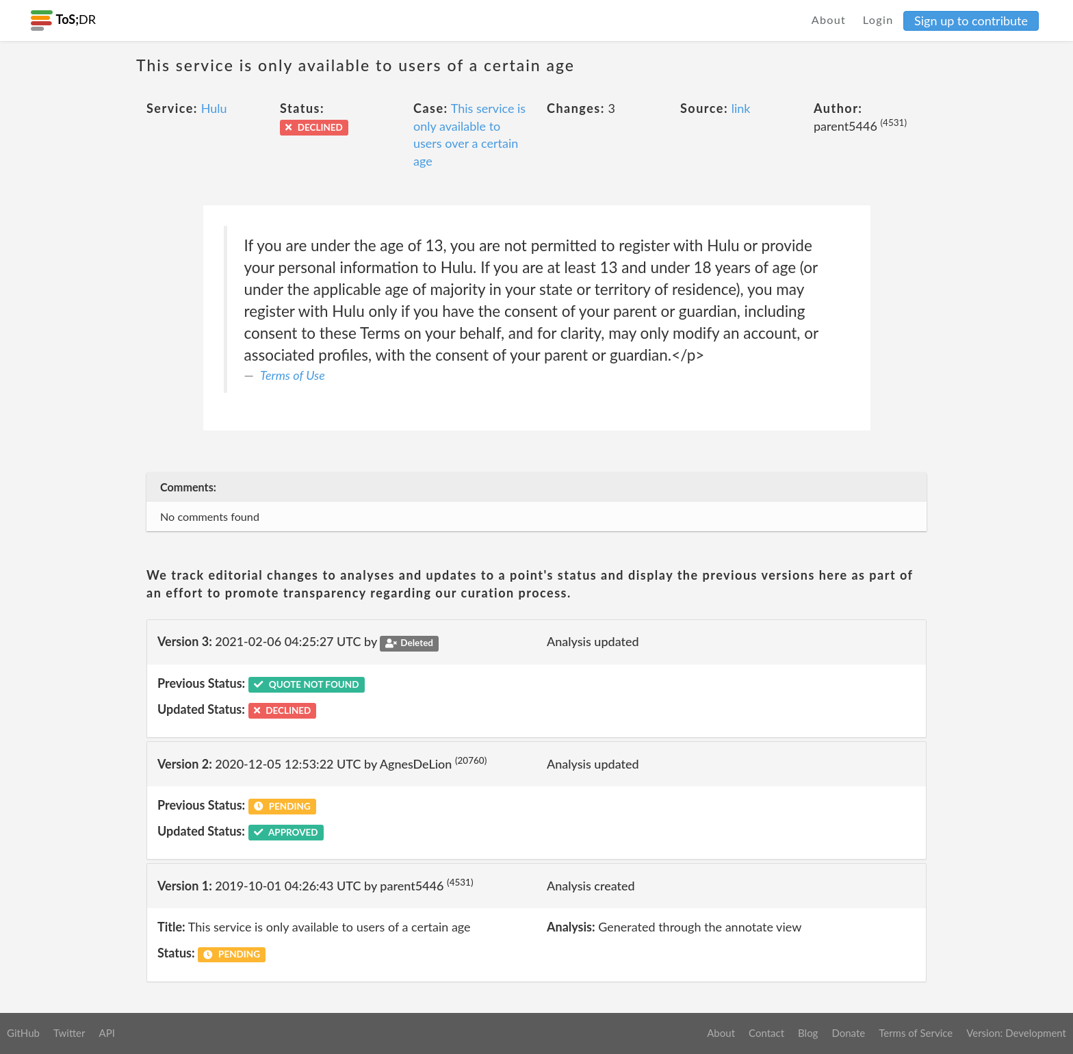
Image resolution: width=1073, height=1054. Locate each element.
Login (878, 19)
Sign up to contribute (971, 20)
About (829, 19)
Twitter (69, 1033)
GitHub (23, 1033)
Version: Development (1016, 1033)
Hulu (214, 108)
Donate (848, 1033)
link (741, 108)
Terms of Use (292, 375)
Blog (808, 1033)
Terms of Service (916, 1033)
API (106, 1033)
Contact (766, 1033)
